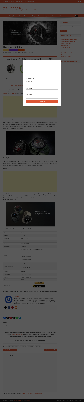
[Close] (60, 61)
